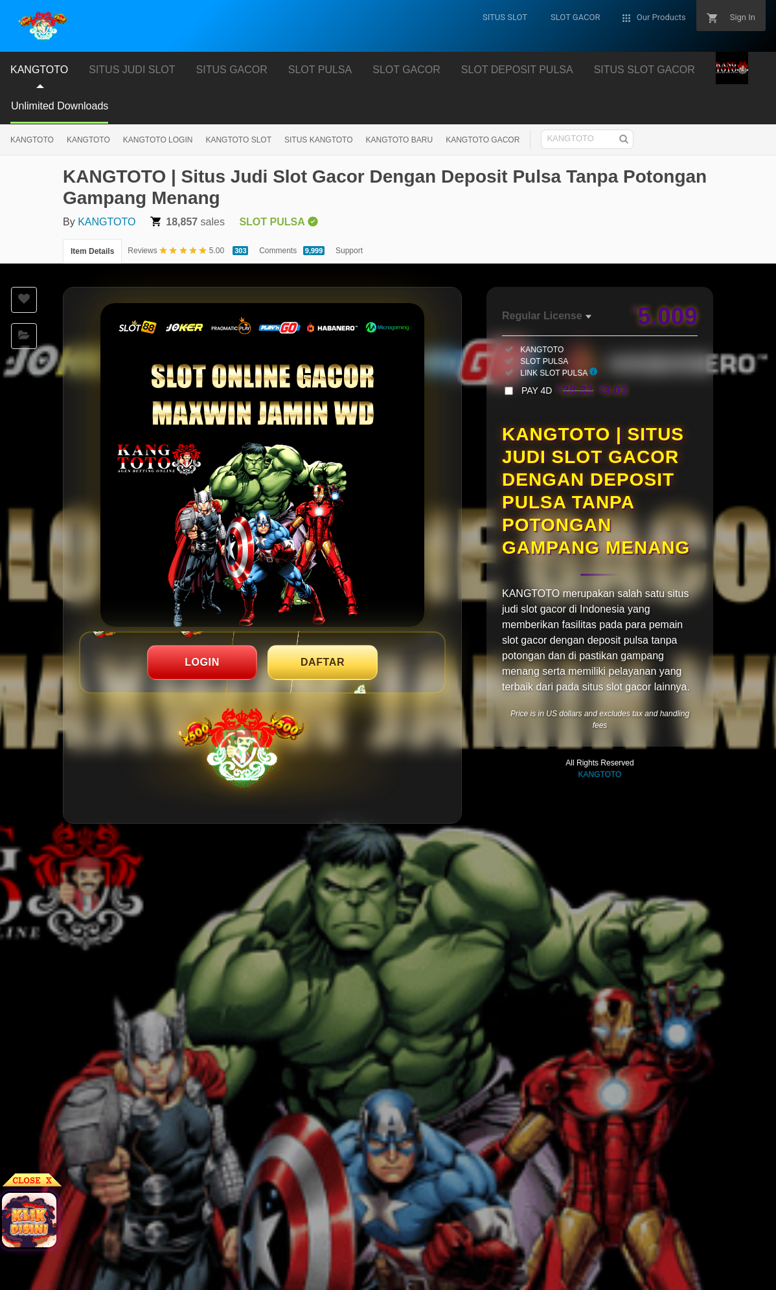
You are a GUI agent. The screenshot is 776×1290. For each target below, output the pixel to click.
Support (349, 250)
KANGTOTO (32, 139)
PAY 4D (574, 390)
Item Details (92, 251)
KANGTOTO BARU (399, 139)
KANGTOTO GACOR (482, 139)
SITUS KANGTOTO (318, 139)
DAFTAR (323, 662)
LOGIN (202, 662)
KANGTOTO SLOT (238, 139)
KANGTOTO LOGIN (158, 139)
